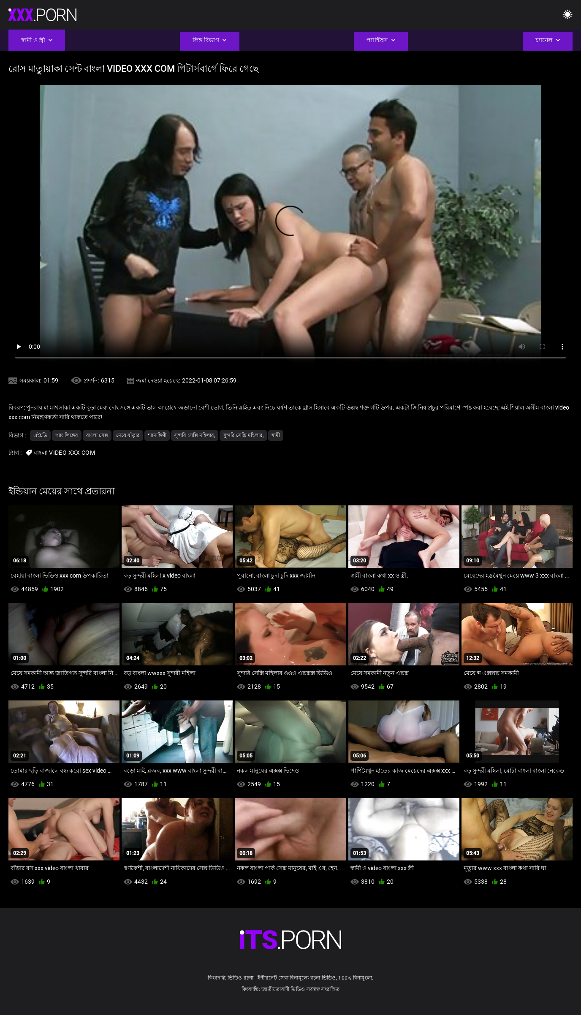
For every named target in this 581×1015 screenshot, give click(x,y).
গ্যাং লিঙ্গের (66, 435)
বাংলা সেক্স (97, 435)
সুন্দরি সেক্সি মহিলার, (194, 435)
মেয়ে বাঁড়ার (128, 435)
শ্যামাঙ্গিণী (157, 435)
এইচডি (40, 435)
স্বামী (275, 435)
